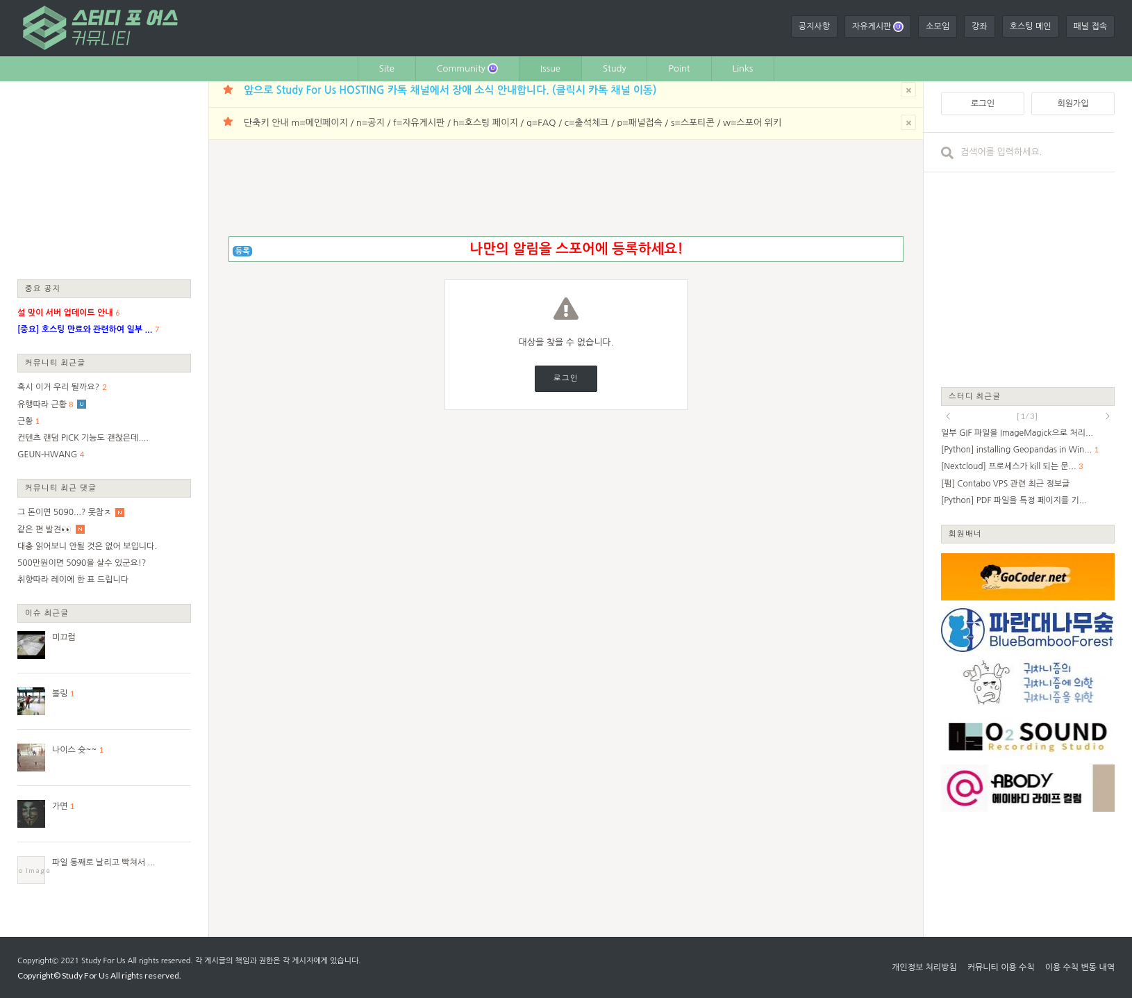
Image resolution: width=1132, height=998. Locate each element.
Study (614, 68)
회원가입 (1072, 103)
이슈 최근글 (47, 612)
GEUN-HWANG (47, 454)
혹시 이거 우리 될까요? (58, 387)
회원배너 (965, 533)
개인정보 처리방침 (924, 967)
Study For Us (103, 961)
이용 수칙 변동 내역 (1080, 967)
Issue (550, 68)
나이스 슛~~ (74, 750)
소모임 (937, 26)
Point (679, 68)
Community (467, 68)
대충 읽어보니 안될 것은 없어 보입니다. (87, 546)
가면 (60, 806)
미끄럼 (64, 637)
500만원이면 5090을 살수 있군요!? (81, 563)
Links (743, 68)
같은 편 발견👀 (44, 529)
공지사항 (814, 26)
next (1108, 416)
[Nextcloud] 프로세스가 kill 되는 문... (1008, 466)
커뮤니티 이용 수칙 (1001, 967)
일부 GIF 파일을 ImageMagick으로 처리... (1017, 433)
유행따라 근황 (42, 404)
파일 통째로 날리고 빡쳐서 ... (103, 862)
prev (948, 416)
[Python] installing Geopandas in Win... (1016, 449)
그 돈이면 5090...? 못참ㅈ (64, 512)
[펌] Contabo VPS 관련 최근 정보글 (1005, 484)
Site (386, 68)
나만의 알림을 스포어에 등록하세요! (576, 249)
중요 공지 (43, 288)
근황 (25, 421)
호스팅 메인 (1030, 26)
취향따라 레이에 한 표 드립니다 (72, 579)
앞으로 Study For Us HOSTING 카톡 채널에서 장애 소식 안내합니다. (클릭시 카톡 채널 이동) (450, 90)
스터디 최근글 (975, 395)
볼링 (60, 693)
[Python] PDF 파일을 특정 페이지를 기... (1014, 500)
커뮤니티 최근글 (55, 362)
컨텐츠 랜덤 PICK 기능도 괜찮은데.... (83, 438)
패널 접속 (1090, 26)
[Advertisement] (104, 179)
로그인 (566, 378)
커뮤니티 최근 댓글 (61, 487)
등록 (242, 251)
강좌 (980, 26)
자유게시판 (878, 27)
